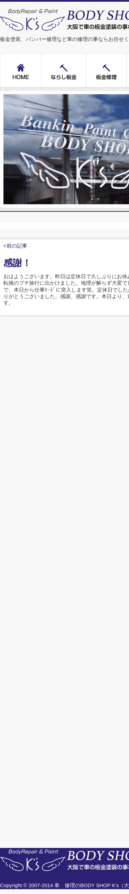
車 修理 (64, 885)
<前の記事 (15, 246)
